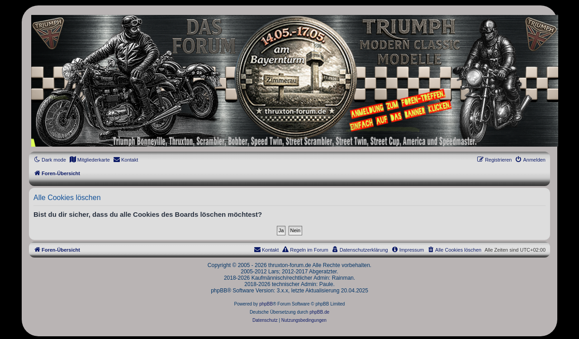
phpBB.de (319, 312)
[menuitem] (89, 159)
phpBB (266, 303)
